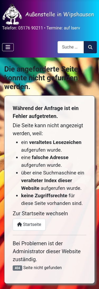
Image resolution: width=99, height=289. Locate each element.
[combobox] (71, 47)
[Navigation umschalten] (8, 47)
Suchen (90, 47)
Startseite (29, 224)
